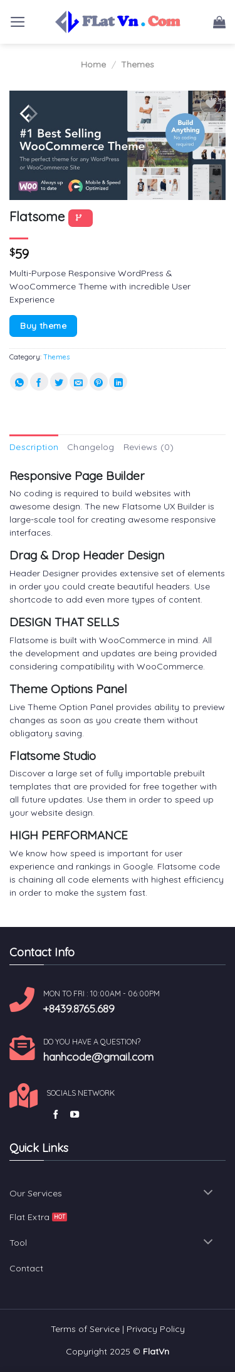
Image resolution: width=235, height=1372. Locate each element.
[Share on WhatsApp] (19, 382)
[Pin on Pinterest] (99, 382)
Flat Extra (29, 1217)
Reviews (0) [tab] (148, 447)
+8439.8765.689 (79, 1008)
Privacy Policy (156, 1328)
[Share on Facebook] (39, 382)
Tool (18, 1242)
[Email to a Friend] (79, 382)
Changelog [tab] (91, 447)
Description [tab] (33, 447)
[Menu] (17, 22)
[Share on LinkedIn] (118, 382)
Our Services (35, 1193)
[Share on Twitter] (59, 382)
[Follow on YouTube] (74, 1115)
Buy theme (43, 325)
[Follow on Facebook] (55, 1115)
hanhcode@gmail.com (98, 1056)
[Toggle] (208, 1193)
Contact (26, 1268)
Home (93, 64)
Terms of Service (85, 1328)
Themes (137, 64)
